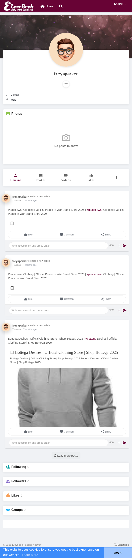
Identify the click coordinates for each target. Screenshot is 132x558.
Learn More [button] (30, 555)
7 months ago (30, 200)
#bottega (90, 338)
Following (18, 467)
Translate (16, 200)
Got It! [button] (118, 552)
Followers (18, 481)
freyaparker (66, 73)
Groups (17, 509)
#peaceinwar (95, 209)
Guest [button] (120, 3)
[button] (66, 84)
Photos (16, 113)
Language (121, 544)
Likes (15, 495)
